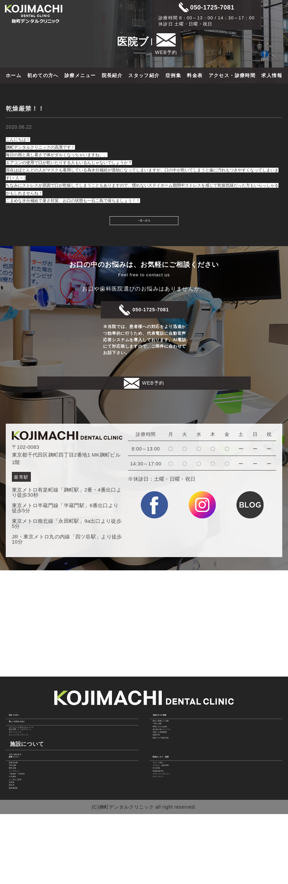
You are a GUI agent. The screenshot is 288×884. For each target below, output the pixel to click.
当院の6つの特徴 (175, 688)
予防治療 (20, 788)
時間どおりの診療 (174, 717)
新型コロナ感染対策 (176, 751)
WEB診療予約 (169, 805)
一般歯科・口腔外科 (32, 813)
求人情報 (271, 75)
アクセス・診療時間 (232, 75)
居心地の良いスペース (179, 726)
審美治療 (20, 797)
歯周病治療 (22, 780)
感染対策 (164, 742)
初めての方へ (42, 75)
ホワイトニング (27, 729)
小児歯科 (20, 822)
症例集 (173, 75)
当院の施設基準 (27, 761)
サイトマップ (169, 822)
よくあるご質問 (27, 830)
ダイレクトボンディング (37, 737)
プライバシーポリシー (179, 813)
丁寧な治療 (166, 709)
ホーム (13, 75)
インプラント (25, 805)
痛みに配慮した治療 (176, 700)
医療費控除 (22, 856)
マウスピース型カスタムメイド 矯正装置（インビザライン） (45, 717)
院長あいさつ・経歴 (179, 768)
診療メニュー (80, 75)
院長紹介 (112, 75)
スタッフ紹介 (143, 75)
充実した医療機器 (174, 734)
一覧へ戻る (143, 222)
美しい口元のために (35, 702)
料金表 (195, 75)
